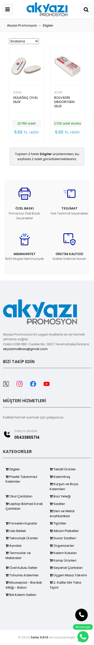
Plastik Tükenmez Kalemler (21, 479)
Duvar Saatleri (63, 538)
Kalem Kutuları (63, 553)
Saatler (57, 503)
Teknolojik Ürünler (22, 538)
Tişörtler (58, 523)
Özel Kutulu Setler (22, 567)
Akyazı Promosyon (22, 25)
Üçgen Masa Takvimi (68, 575)
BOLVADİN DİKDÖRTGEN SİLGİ (64, 102)
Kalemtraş (60, 476)
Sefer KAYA (39, 637)
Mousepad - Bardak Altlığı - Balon (24, 585)
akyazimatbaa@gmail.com (25, 349)
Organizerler (62, 545)
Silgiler (48, 25)
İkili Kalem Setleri (21, 594)
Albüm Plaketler (64, 530)
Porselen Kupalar (21, 523)
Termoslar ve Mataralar (18, 555)
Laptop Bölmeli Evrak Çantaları (24, 506)
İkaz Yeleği (60, 496)
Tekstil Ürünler (63, 469)
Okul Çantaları (19, 496)
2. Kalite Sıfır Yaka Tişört (65, 585)
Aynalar (14, 545)
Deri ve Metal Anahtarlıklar (62, 513)
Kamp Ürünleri (63, 560)
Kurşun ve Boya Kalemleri (64, 486)
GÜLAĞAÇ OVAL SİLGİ (25, 99)
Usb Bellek (16, 530)
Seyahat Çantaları (66, 567)
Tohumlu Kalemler (22, 575)
